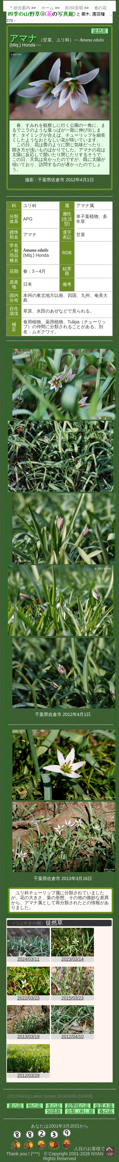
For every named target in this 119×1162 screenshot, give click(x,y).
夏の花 (15, 1105)
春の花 (106, 1111)
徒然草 (99, 30)
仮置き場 (104, 1105)
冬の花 (54, 1105)
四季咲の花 (78, 1105)
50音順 (54, 1111)
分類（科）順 (80, 1111)
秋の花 (34, 1105)
